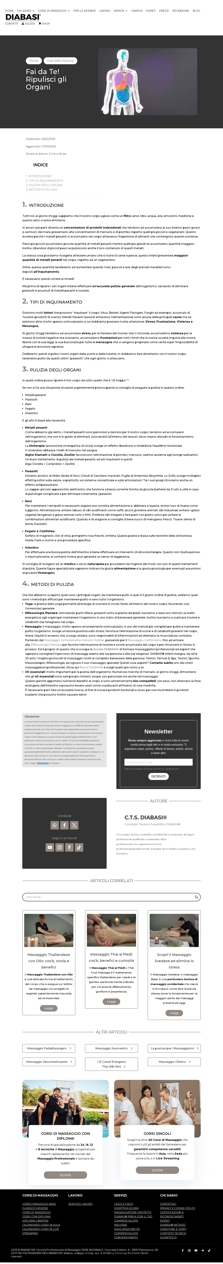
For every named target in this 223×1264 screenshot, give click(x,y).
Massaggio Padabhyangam (47, 1050)
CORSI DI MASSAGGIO (52, 11)
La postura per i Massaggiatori (172, 1050)
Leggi (48, 1010)
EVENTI (151, 11)
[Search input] (110, 898)
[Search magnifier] (196, 898)
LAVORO (104, 11)
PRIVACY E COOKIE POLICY (177, 1210)
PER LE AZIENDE (85, 11)
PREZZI (164, 11)
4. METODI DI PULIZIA (41, 191)
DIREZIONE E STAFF (173, 1230)
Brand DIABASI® (91, 669)
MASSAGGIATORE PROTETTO (132, 1214)
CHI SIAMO (24, 11)
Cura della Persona (60, 62)
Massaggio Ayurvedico (111, 1050)
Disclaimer (43, 764)
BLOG (196, 11)
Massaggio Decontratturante (46, 1063)
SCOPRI (65, 1177)
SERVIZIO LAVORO (80, 1205)
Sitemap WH (124, 1254)
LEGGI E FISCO (123, 1205)
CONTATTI (11, 24)
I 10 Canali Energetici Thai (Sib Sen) (111, 1066)
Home (33, 62)
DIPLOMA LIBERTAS (35, 1222)
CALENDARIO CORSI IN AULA (41, 1226)
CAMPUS (137, 11)
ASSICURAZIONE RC (127, 1230)
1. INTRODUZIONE (39, 178)
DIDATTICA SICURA (126, 1210)
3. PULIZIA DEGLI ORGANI (44, 186)
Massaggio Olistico (172, 1063)
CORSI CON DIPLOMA (36, 1218)
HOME (9, 11)
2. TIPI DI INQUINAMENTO (44, 182)
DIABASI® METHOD (173, 1226)
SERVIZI (119, 11)
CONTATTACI (168, 1205)
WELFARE (120, 1226)
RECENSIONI (180, 11)
